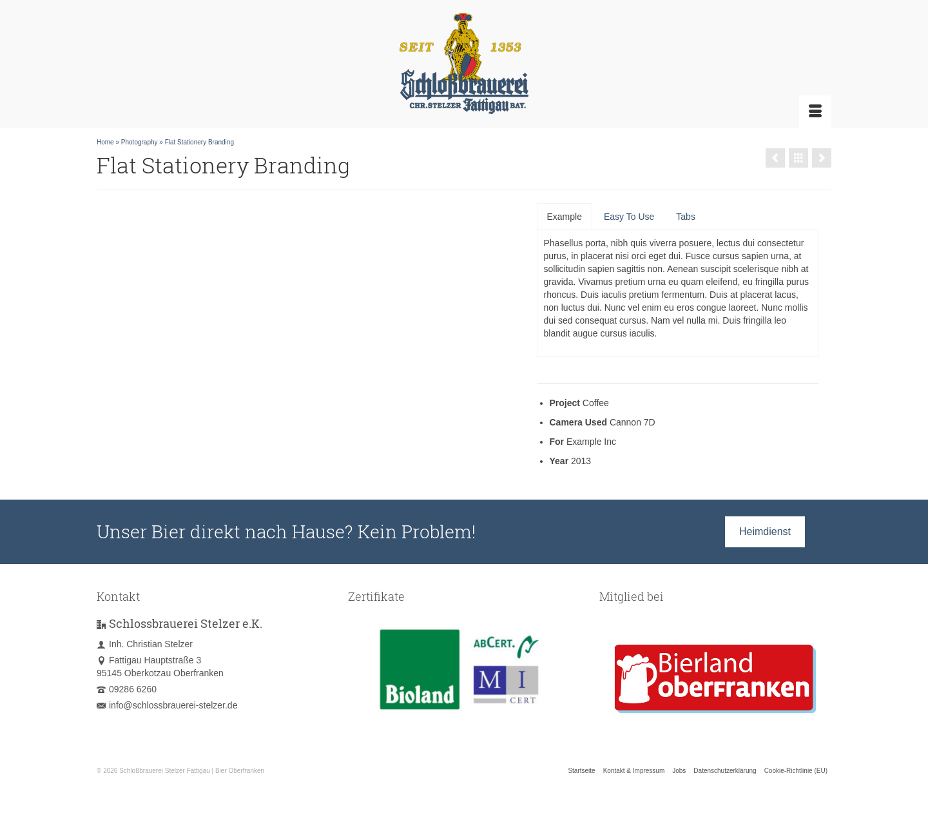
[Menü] (815, 111)
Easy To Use (629, 216)
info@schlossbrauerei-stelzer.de (167, 705)
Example (564, 216)
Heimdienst (765, 531)
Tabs (685, 216)
